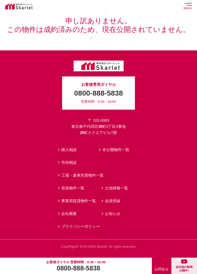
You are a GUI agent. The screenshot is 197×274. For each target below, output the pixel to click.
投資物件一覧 (72, 188)
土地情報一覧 (116, 188)
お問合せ (161, 269)
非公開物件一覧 (115, 149)
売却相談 (69, 162)
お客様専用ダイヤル (98, 93)
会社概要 (69, 213)
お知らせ (112, 213)
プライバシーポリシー (80, 226)
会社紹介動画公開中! (184, 265)
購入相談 (69, 149)
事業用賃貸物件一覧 (78, 201)
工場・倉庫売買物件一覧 (82, 175)
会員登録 (112, 201)
